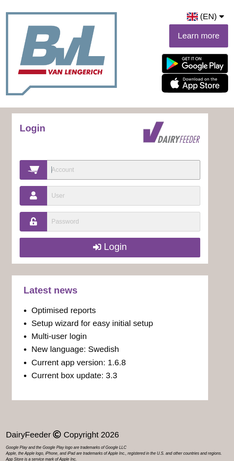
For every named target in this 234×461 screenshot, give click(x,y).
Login (110, 246)
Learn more (198, 35)
